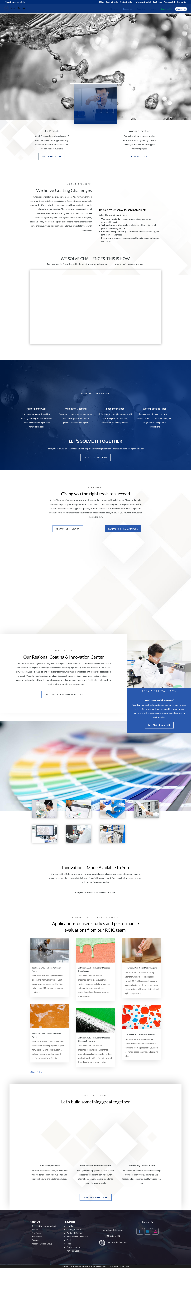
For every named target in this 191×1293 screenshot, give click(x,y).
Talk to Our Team (95, 457)
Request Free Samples (123, 529)
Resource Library (68, 529)
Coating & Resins (112, 2)
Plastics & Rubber (126, 2)
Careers (35, 1265)
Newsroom (37, 1261)
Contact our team (95, 1222)
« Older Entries (36, 1097)
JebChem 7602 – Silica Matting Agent (141, 992)
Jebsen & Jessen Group (42, 1268)
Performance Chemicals (142, 2)
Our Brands (37, 1258)
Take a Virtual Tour (159, 716)
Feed (155, 2)
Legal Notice (113, 1291)
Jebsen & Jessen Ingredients (15, 2)
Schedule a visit (159, 750)
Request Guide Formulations (95, 917)
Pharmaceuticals (170, 2)
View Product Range (95, 393)
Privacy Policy (125, 1291)
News (153, 9)
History (35, 1254)
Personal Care (182, 2)
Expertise (141, 9)
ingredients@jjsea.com (113, 1255)
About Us (114, 9)
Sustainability (166, 9)
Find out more (52, 156)
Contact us (139, 156)
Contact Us (181, 9)
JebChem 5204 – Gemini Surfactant (140, 1059)
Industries (127, 9)
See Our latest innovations (63, 719)
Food (160, 2)
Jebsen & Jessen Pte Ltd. (84, 1291)
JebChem (101, 2)
